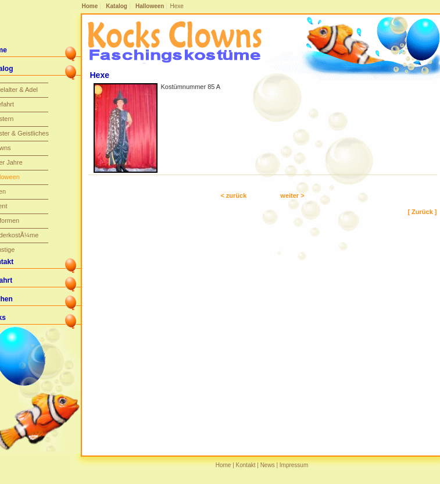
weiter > (292, 195)
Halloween (149, 6)
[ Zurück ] (422, 211)
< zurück (233, 195)
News (267, 465)
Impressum (294, 465)
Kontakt (246, 465)
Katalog (116, 6)
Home (90, 6)
